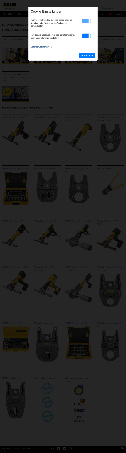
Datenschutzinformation (41, 47)
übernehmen (87, 55)
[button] (86, 21)
